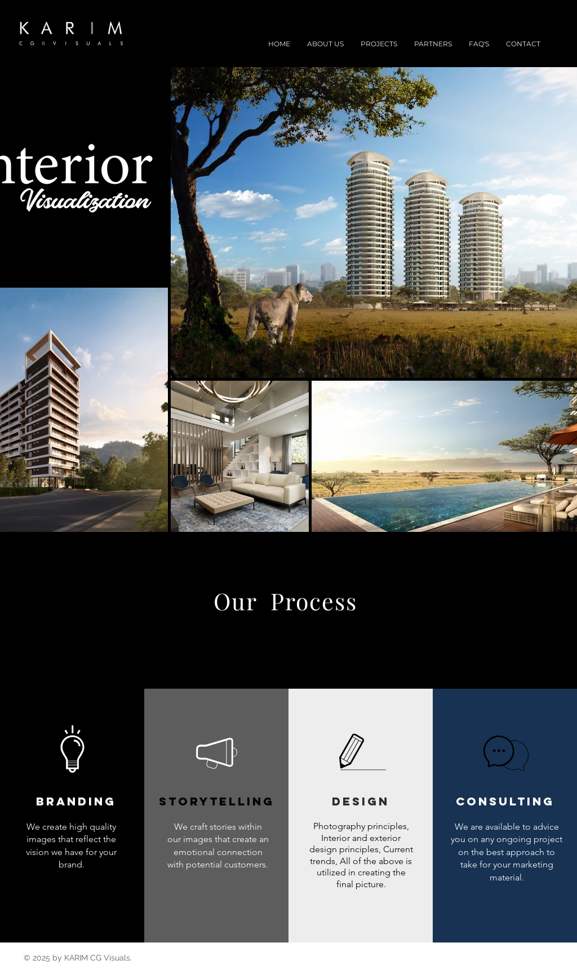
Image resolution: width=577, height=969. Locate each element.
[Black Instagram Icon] (538, 30)
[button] (379, 44)
